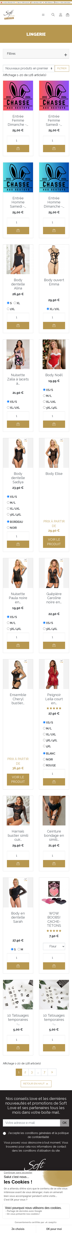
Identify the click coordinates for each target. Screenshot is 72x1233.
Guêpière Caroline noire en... (54, 598)
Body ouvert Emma (54, 282)
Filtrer (62, 68)
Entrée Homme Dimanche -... (54, 202)
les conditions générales (36, 1133)
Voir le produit (54, 542)
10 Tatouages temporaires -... (18, 1019)
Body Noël (54, 375)
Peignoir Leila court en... (54, 699)
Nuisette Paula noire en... (18, 598)
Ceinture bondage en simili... (54, 835)
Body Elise (54, 474)
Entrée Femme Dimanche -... (18, 120)
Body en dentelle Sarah (18, 917)
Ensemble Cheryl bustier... (18, 699)
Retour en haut (36, 1084)
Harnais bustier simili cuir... (18, 835)
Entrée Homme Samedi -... (18, 202)
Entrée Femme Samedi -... (54, 120)
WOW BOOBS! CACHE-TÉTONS (54, 919)
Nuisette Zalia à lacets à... (18, 379)
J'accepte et (38, 1135)
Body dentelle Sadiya (18, 478)
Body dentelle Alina (18, 284)
